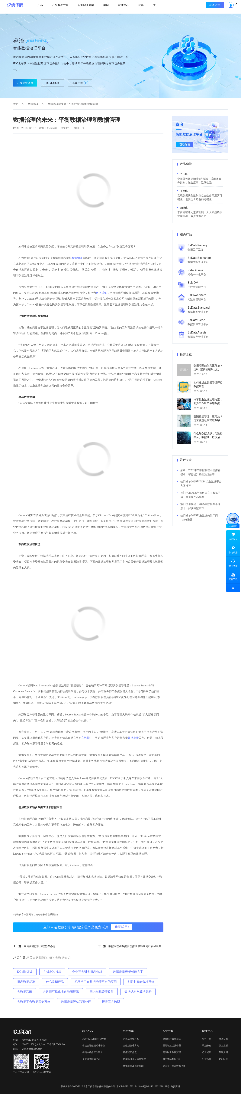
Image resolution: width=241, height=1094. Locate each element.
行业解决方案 (85, 14)
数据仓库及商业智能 (133, 1066)
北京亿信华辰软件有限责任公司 (99, 1086)
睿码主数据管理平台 (92, 1052)
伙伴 (142, 14)
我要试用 (121, 926)
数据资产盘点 (130, 1052)
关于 (157, 14)
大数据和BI (24, 991)
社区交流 (223, 1038)
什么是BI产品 (55, 981)
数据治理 (33, 104)
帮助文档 (223, 1052)
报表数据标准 (26, 981)
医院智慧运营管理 (172, 1045)
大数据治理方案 (131, 1038)
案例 (106, 14)
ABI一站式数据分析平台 (94, 1038)
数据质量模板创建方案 (128, 971)
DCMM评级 (25, 971)
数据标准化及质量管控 (134, 1059)
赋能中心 (123, 14)
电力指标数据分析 (172, 1059)
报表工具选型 (111, 1001)
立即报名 (120, 4)
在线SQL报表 (52, 971)
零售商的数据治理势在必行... (41, 946)
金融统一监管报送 (172, 1038)
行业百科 (206, 1059)
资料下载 (206, 1038)
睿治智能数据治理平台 (93, 1045)
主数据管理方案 (131, 1045)
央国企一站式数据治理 (174, 1066)
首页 (15, 104)
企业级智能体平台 (91, 1059)
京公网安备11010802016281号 (153, 1086)
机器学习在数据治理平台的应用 (96, 981)
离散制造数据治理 (172, 1052)
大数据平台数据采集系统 (33, 1001)
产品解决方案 (59, 14)
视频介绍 (80, 83)
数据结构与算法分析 (138, 991)
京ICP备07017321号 (126, 1086)
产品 (39, 14)
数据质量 (133, 737)
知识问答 (223, 1059)
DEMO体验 (52, 82)
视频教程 (206, 1045)
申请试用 (216, 14)
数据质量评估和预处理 (76, 1001)
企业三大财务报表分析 (87, 971)
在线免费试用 (25, 82)
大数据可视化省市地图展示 (61, 991)
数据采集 (101, 292)
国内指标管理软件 (102, 991)
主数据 (86, 737)
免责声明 (175, 1086)
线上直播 (223, 1045)
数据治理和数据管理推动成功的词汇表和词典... (135, 946)
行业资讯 (206, 1052)
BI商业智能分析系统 (140, 981)
